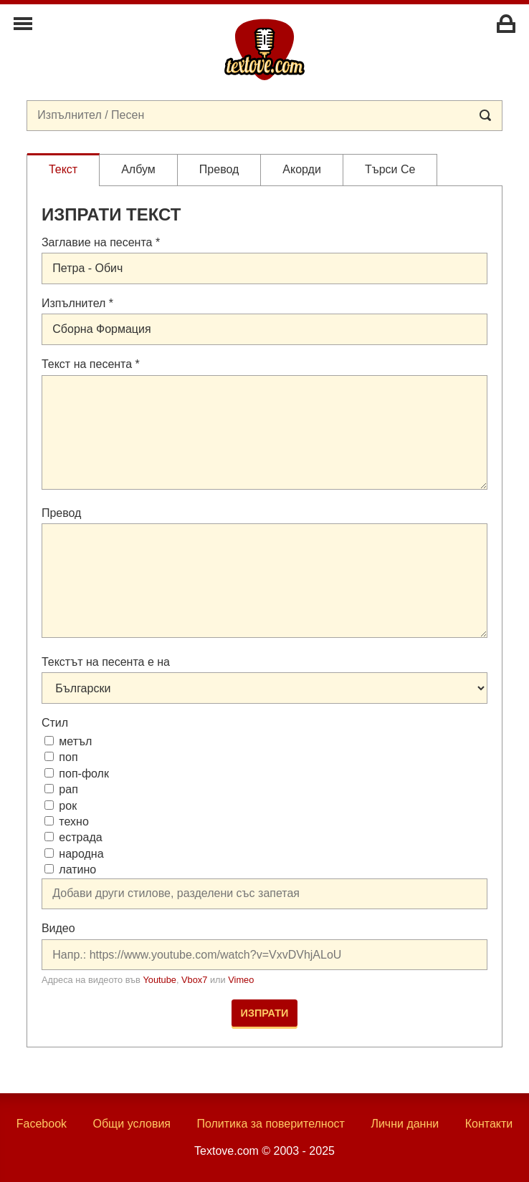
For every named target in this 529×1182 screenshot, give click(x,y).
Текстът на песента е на (106, 662)
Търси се (390, 169)
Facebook (41, 1124)
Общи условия (131, 1124)
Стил (55, 723)
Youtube (159, 979)
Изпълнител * (77, 303)
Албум (138, 169)
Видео (58, 928)
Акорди (301, 169)
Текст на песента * (91, 364)
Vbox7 (194, 979)
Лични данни (405, 1124)
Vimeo (241, 979)
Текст (63, 169)
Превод (219, 169)
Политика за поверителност (270, 1124)
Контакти (489, 1124)
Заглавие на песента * (101, 242)
